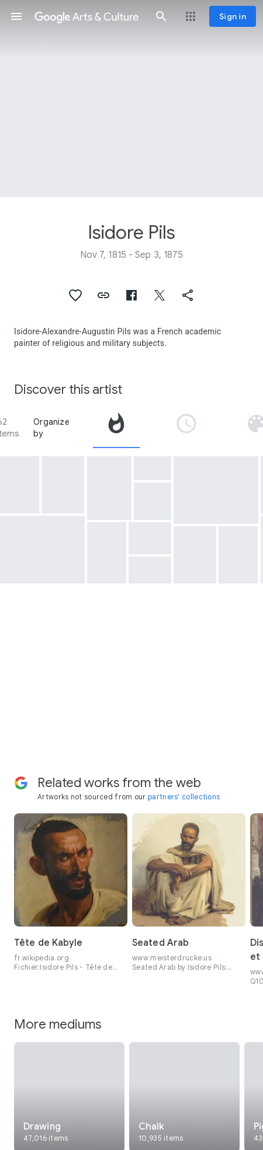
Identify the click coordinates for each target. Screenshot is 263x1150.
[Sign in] (232, 16)
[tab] (116, 427)
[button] (16, 16)
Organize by (51, 428)
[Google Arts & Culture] (89, 16)
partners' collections (184, 796)
